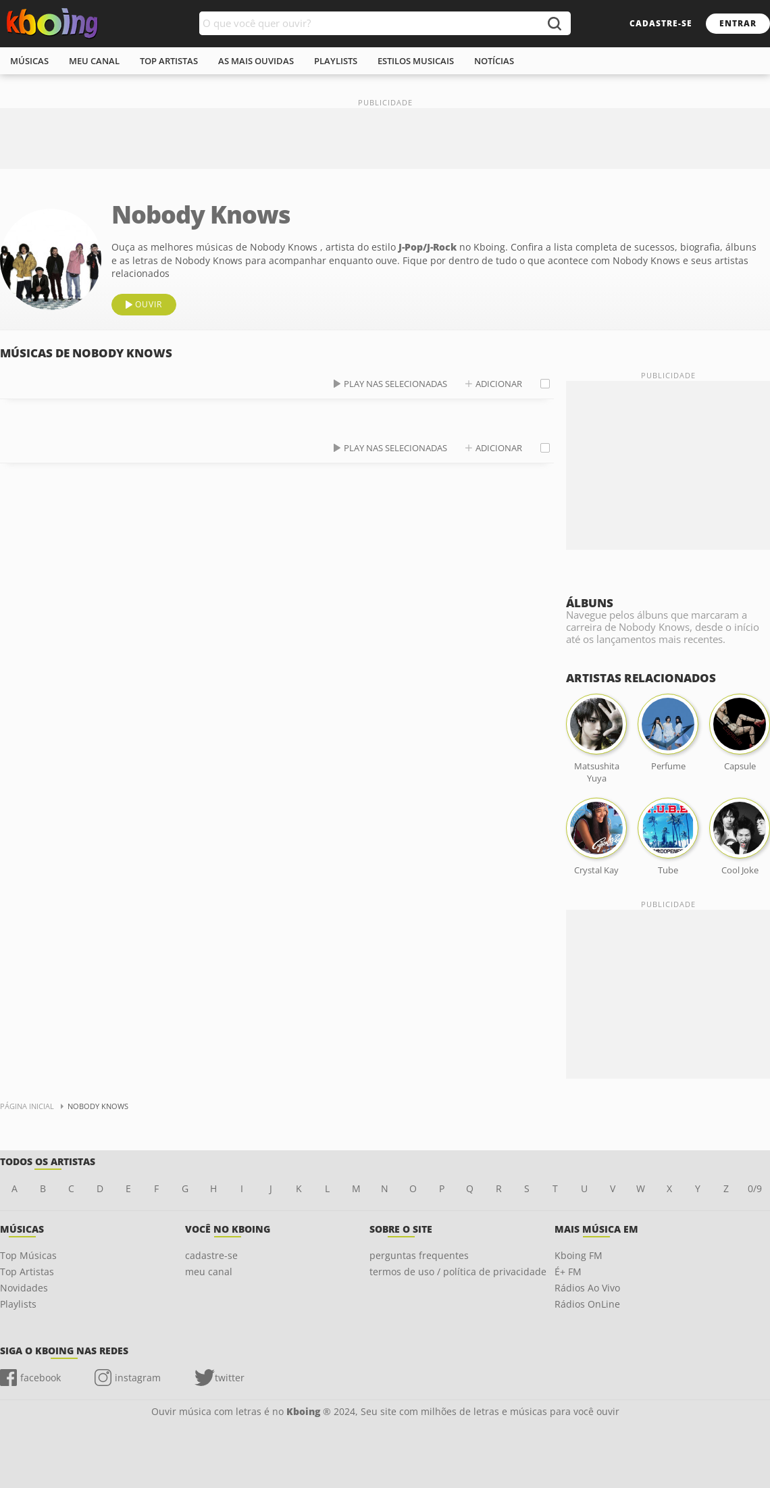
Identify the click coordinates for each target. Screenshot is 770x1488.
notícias (494, 61)
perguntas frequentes (419, 1255)
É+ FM (568, 1271)
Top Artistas (27, 1271)
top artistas (169, 61)
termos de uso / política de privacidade (457, 1271)
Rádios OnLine (587, 1304)
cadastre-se (661, 23)
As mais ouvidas (256, 61)
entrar (737, 23)
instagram (138, 1377)
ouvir (148, 304)
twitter (230, 1377)
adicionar (499, 384)
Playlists (18, 1304)
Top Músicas (28, 1255)
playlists (335, 61)
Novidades (24, 1287)
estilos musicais (416, 61)
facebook (40, 1377)
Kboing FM (578, 1255)
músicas (29, 61)
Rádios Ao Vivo (587, 1287)
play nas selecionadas (395, 384)
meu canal (94, 61)
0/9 (755, 1188)
